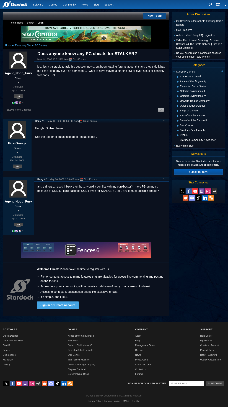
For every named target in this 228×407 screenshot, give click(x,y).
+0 (18, 96)
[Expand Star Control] (178, 126)
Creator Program (143, 364)
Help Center (206, 335)
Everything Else (23, 45)
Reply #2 (42, 179)
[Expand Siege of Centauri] (178, 111)
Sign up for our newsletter (147, 383)
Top (164, 121)
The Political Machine (79, 359)
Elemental (73, 340)
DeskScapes (9, 355)
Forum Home (16, 22)
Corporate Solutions (13, 340)
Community (69, 4)
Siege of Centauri (77, 369)
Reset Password (208, 355)
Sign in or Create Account (57, 305)
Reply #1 (40, 121)
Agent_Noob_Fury (18, 73)
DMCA (126, 401)
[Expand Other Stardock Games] (178, 106)
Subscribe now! (198, 171)
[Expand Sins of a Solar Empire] (178, 116)
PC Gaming (41, 45)
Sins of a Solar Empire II (80, 350)
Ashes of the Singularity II (81, 335)
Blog (96, 4)
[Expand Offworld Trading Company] (178, 101)
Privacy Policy (94, 401)
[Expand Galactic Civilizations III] (178, 91)
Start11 (6, 345)
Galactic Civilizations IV (80, 345)
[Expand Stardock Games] (174, 72)
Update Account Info (210, 359)
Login (40, 22)
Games (53, 4)
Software (38, 4)
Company (141, 329)
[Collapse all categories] (222, 71)
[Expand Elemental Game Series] (178, 87)
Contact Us (140, 369)
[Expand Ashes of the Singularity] (178, 82)
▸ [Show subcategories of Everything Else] (32, 45)
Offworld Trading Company (81, 364)
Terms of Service (112, 401)
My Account (206, 340)
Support (108, 4)
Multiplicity (8, 359)
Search (30, 22)
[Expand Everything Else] (174, 146)
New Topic (155, 15)
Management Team (145, 345)
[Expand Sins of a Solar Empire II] (178, 121)
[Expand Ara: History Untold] (178, 77)
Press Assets (141, 359)
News (84, 4)
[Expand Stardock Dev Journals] (178, 130)
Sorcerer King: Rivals (78, 374)
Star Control (74, 355)
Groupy (6, 364)
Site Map (136, 401)
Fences (6, 350)
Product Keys (207, 350)
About (138, 335)
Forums (139, 374)
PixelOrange (17, 143)
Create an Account (209, 345)
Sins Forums (77, 59)
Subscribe (215, 383)
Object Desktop (11, 335)
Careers (139, 350)
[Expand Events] (178, 135)
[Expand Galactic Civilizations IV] (178, 96)
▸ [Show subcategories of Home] (13, 45)
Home (8, 45)
